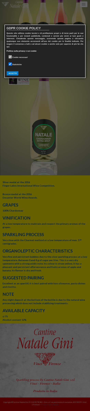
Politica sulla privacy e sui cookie (21, 51)
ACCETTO (13, 73)
